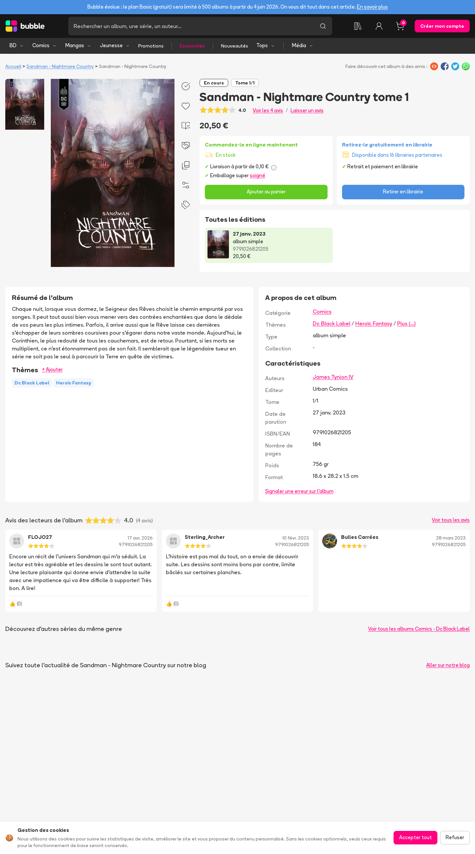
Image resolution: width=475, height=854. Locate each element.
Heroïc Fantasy (373, 323)
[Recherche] (191, 26)
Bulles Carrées (359, 537)
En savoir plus (372, 7)
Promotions (151, 46)
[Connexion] (379, 26)
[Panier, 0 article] (400, 26)
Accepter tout (415, 837)
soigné (257, 175)
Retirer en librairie (403, 191)
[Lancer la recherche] (323, 26)
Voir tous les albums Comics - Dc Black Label (419, 629)
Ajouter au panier (266, 191)
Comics (44, 45)
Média (302, 45)
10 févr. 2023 (295, 538)
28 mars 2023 (451, 538)
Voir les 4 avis (268, 110)
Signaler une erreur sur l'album (299, 491)
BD (17, 45)
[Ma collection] (357, 26)
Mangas (78, 45)
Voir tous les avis (451, 520)
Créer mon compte (442, 26)
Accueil (13, 66)
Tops (265, 45)
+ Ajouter (52, 369)
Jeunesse (115, 45)
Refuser (455, 837)
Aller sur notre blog (448, 665)
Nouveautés (234, 46)
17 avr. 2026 (140, 538)
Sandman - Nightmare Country (60, 66)
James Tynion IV (333, 377)
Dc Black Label (331, 323)
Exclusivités (192, 46)
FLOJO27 (40, 537)
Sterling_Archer (205, 537)
